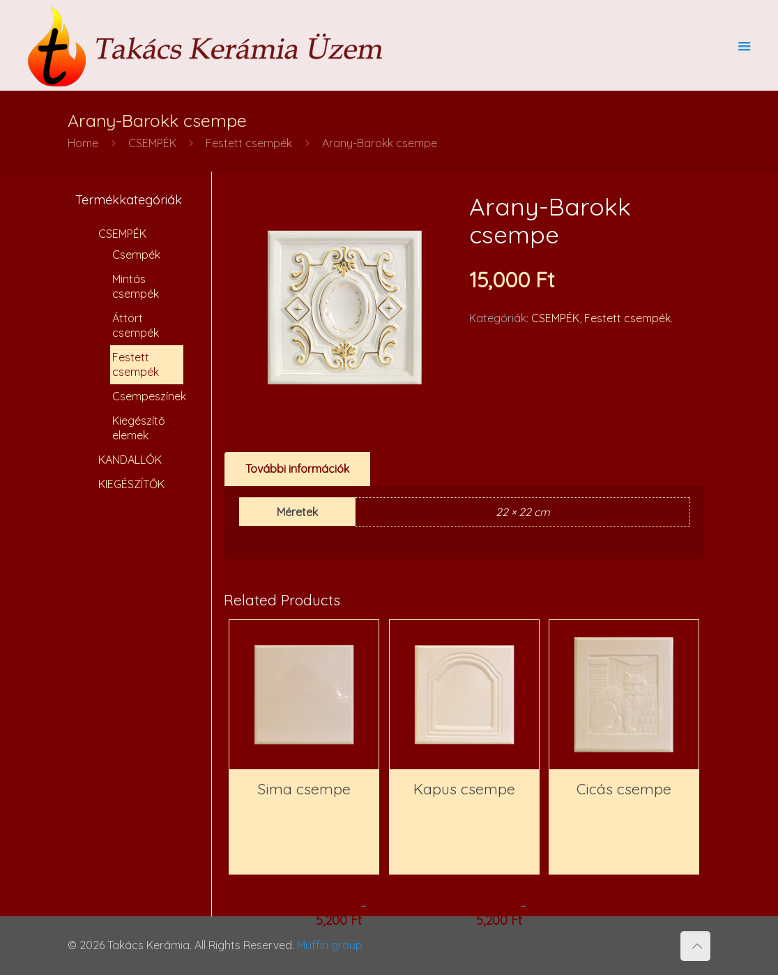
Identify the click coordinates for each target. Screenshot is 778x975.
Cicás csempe (624, 789)
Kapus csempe (464, 789)
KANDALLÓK (130, 460)
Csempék (136, 255)
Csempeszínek (147, 396)
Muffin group (330, 945)
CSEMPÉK (152, 143)
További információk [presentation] (297, 469)
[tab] (297, 469)
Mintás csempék (135, 286)
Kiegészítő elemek (138, 428)
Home (83, 143)
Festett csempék (249, 143)
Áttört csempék (135, 325)
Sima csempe (304, 789)
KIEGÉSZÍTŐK (131, 484)
